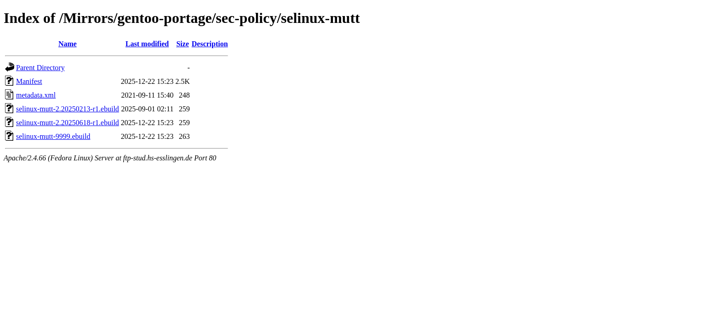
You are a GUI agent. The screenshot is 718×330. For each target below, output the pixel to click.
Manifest (29, 81)
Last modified (147, 44)
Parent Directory (40, 68)
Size (182, 44)
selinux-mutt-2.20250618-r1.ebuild (67, 122)
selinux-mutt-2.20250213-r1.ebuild (67, 109)
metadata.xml (36, 95)
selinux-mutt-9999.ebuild (53, 136)
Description (210, 44)
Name (67, 44)
